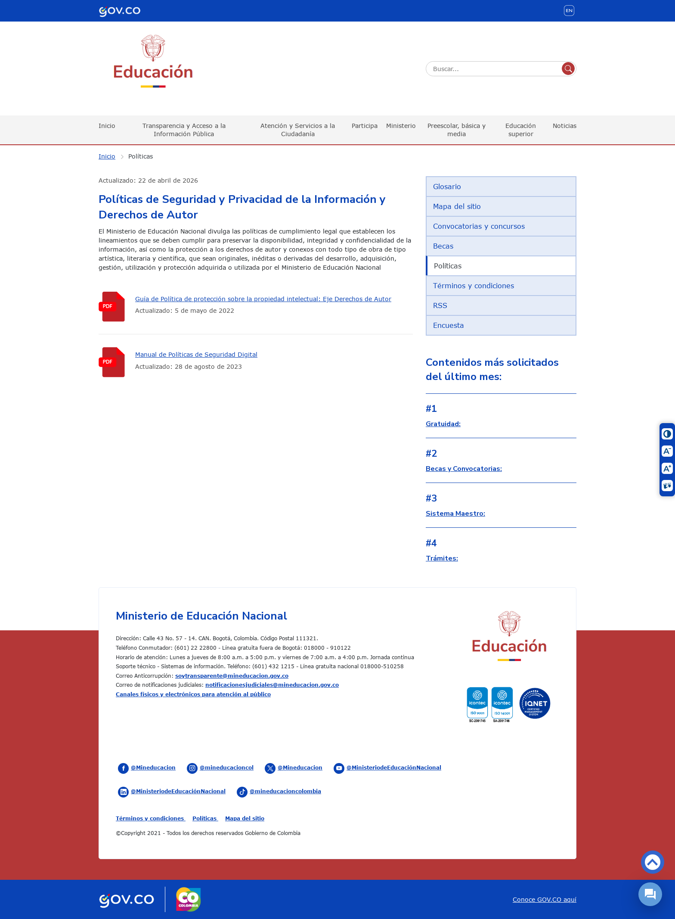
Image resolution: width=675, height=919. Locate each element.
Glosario (447, 186)
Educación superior (520, 129)
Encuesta (448, 325)
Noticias (564, 125)
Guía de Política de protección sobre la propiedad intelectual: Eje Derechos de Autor (263, 298)
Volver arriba (652, 862)
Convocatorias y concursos (479, 226)
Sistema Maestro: (455, 513)
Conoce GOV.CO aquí (544, 899)
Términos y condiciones (473, 286)
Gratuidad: (443, 424)
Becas (443, 246)
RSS (440, 305)
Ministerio (401, 125)
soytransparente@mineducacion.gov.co (231, 676)
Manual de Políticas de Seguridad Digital (196, 354)
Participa (365, 125)
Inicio (107, 125)
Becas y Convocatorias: (464, 469)
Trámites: (442, 558)
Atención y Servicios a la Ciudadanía (297, 129)
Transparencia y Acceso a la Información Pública (184, 129)
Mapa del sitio (457, 206)
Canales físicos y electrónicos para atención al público (193, 694)
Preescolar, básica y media (456, 129)
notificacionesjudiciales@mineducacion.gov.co (272, 685)
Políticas (140, 156)
